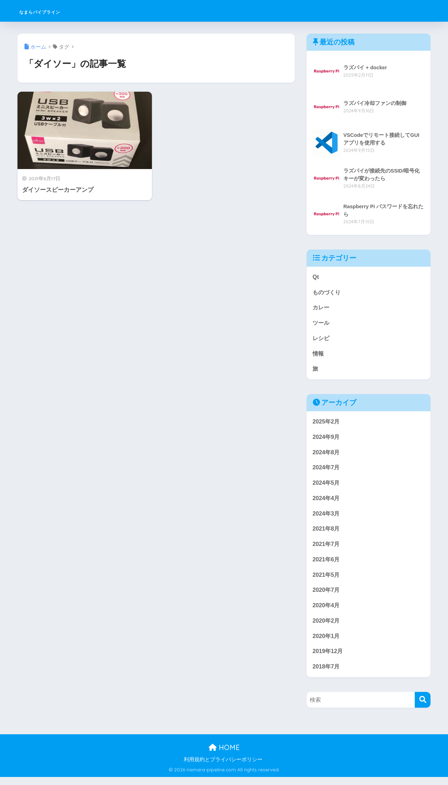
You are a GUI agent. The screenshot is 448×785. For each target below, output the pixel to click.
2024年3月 (327, 517)
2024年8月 (327, 455)
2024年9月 (327, 439)
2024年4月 (327, 502)
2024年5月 (327, 486)
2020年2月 (327, 627)
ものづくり (327, 292)
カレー (321, 308)
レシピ (321, 339)
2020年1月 (327, 642)
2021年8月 (327, 533)
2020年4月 (327, 611)
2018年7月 (327, 674)
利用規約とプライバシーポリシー (223, 767)
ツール (321, 324)
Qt (316, 277)
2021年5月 (327, 580)
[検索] (422, 707)
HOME (224, 755)
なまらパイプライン (58, 11)
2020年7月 (327, 596)
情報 (318, 355)
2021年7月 (327, 549)
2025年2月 (327, 424)
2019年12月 (328, 658)
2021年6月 (327, 564)
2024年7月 (327, 471)
